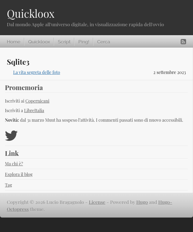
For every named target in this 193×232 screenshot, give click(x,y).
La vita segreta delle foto (36, 72)
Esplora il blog (19, 174)
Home (13, 41)
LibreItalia (34, 110)
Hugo (142, 202)
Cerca (103, 41)
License (97, 202)
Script (64, 41)
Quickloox (30, 13)
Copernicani (37, 101)
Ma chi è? (14, 163)
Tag (8, 185)
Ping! (83, 41)
